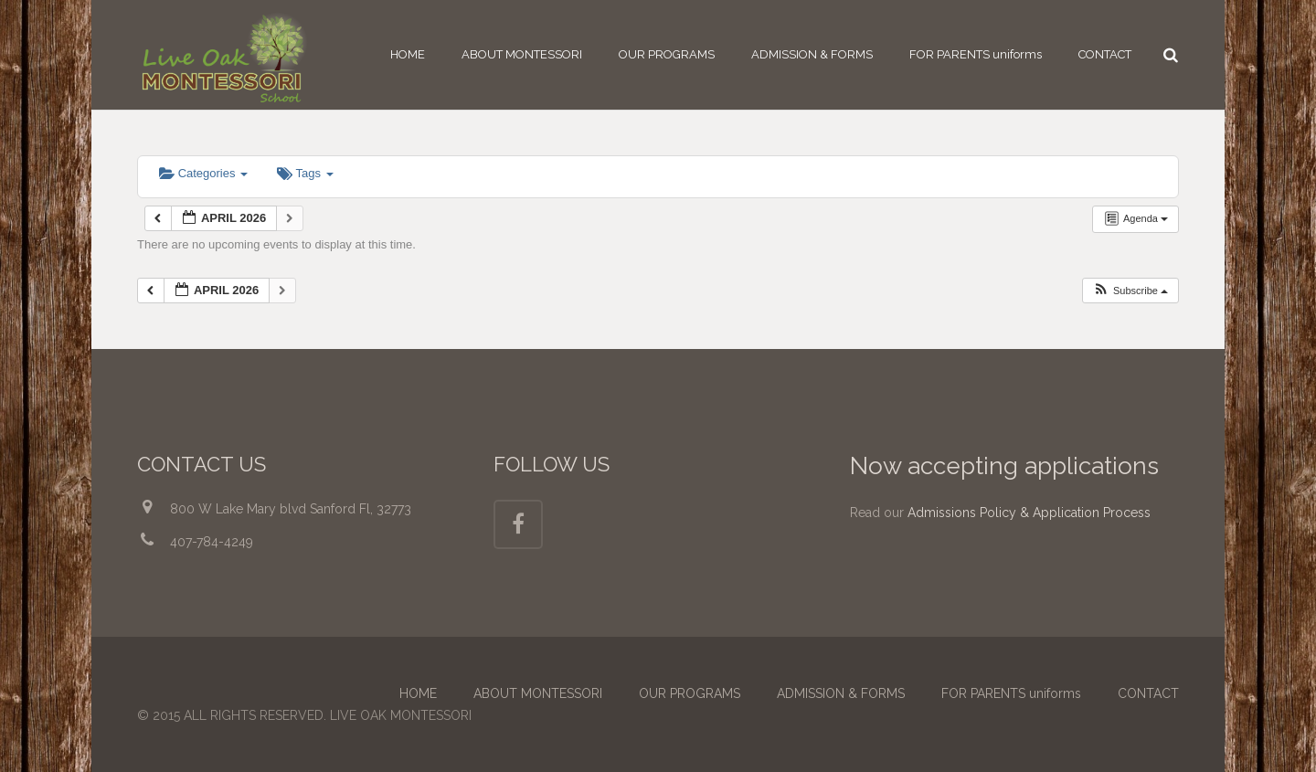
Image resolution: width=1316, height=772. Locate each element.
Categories (203, 173)
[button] (1130, 291)
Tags (305, 173)
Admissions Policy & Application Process (1029, 512)
